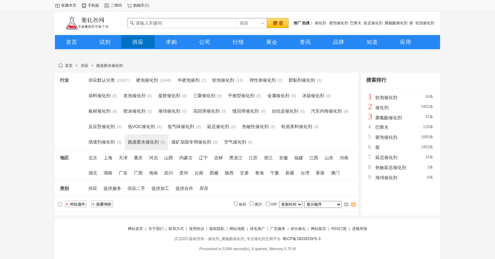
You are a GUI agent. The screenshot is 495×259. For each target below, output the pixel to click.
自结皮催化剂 (285, 111)
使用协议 (196, 229)
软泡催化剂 (424, 23)
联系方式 (176, 229)
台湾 (305, 172)
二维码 (116, 5)
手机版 (93, 5)
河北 (153, 157)
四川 (168, 172)
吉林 (218, 157)
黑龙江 (235, 157)
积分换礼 (298, 229)
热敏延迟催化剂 (390, 167)
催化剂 (321, 23)
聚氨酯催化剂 (396, 23)
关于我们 (156, 229)
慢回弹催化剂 (245, 111)
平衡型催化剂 (241, 95)
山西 (168, 157)
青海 (259, 172)
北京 (92, 157)
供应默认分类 (101, 80)
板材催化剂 (99, 111)
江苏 (253, 157)
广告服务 (277, 229)
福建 (298, 157)
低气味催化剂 (181, 126)
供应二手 (136, 188)
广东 (123, 172)
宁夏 (274, 172)
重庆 (138, 157)
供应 (84, 65)
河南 (344, 157)
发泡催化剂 (134, 95)
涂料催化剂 (99, 95)
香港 (320, 172)
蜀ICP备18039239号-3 (301, 239)
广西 (138, 172)
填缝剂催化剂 (101, 141)
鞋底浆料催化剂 (296, 126)
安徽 (283, 157)
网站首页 (135, 229)
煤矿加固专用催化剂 (191, 141)
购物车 (139, 5)
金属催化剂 (278, 95)
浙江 (268, 157)
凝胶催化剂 (169, 95)
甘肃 (244, 172)
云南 (198, 172)
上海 (108, 157)
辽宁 (203, 157)
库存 (204, 188)
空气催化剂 (235, 141)
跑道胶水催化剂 (109, 65)
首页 (69, 65)
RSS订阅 (339, 229)
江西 (313, 157)
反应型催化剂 (101, 126)
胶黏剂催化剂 (302, 80)
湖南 (108, 172)
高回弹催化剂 (206, 111)
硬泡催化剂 (338, 23)
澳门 (335, 172)
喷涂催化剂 (134, 111)
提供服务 (112, 188)
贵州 (183, 172)
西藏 (214, 172)
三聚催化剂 (204, 95)
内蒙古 (186, 157)
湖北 (92, 172)
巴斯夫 (355, 23)
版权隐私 (216, 229)
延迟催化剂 (373, 23)
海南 (153, 172)
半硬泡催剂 (188, 80)
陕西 (229, 172)
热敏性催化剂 (255, 126)
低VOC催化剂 (141, 126)
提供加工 (160, 188)
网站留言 (318, 229)
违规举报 (359, 229)
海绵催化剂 (169, 111)
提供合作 (184, 188)
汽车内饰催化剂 (326, 111)
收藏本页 (68, 5)
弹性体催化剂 (262, 80)
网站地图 (237, 229)
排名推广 (257, 229)
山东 (329, 157)
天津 (123, 157)
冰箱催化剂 (313, 95)
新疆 (289, 172)
